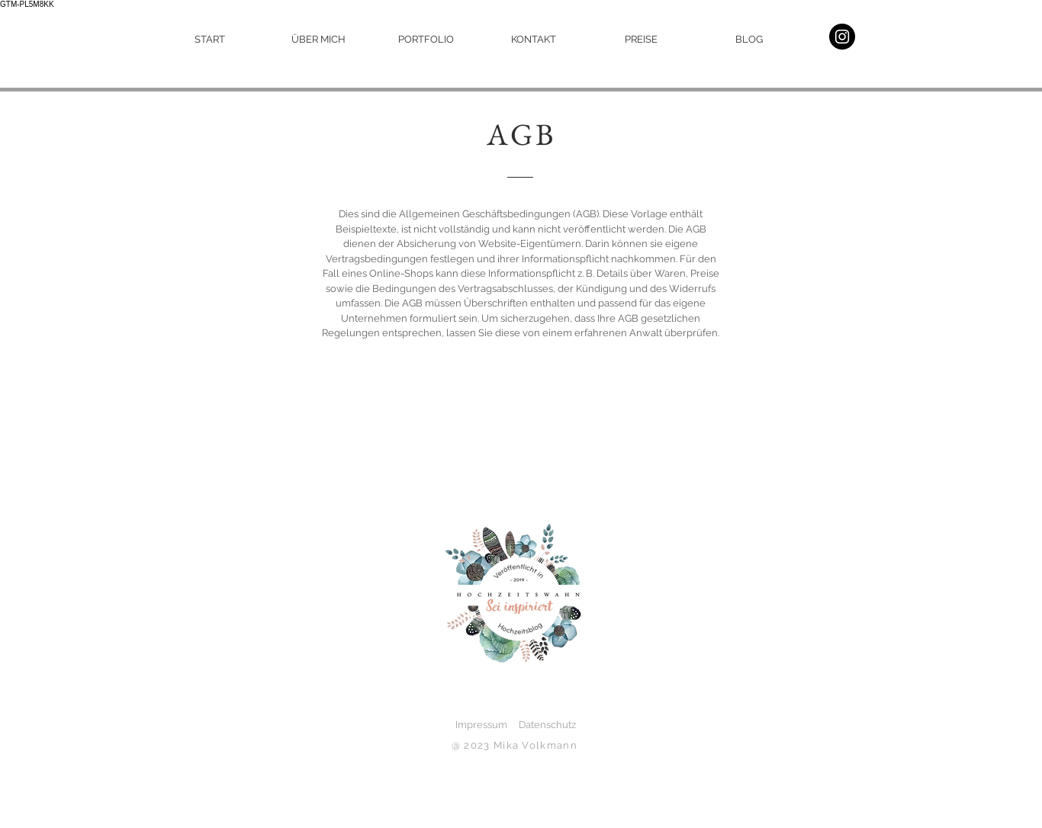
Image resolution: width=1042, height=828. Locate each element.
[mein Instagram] (842, 37)
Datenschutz (547, 724)
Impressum (475, 724)
